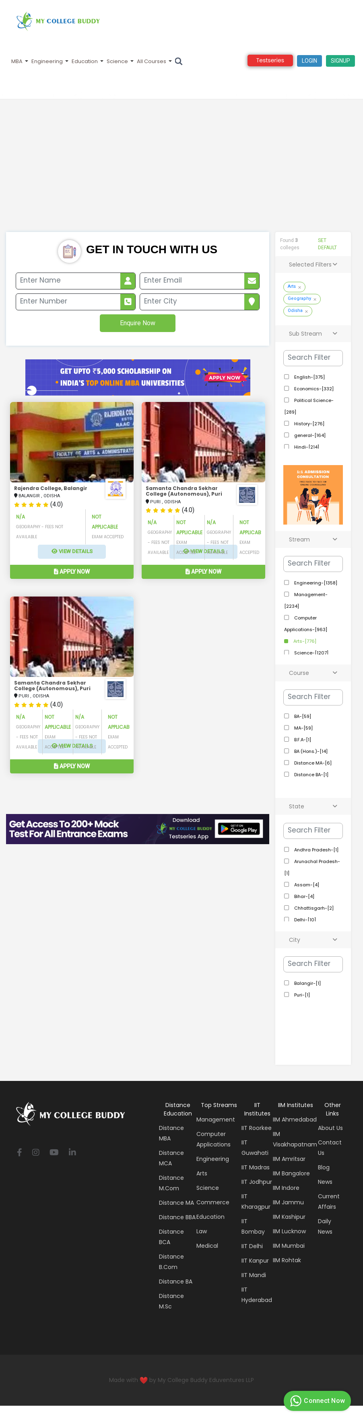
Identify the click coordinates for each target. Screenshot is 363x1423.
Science (117, 61)
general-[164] (309, 435)
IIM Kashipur (289, 1217)
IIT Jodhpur (256, 1182)
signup (340, 60)
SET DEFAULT (327, 244)
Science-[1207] (310, 653)
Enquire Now (137, 323)
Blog (324, 1167)
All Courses (151, 61)
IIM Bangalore (291, 1173)
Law (201, 1231)
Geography (299, 298)
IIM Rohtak (287, 1260)
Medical (207, 1246)
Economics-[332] (313, 388)
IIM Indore (286, 1188)
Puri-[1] (301, 995)
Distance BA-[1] (310, 774)
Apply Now (72, 571)
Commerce (212, 1202)
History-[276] (308, 423)
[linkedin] (72, 1153)
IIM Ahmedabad (295, 1119)
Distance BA (175, 1281)
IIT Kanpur (255, 1261)
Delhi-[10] (304, 920)
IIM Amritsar (289, 1159)
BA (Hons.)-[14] (310, 751)
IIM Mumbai (289, 1246)
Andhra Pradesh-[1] (315, 850)
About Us (330, 1128)
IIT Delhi (252, 1246)
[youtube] (54, 1153)
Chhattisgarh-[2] (313, 908)
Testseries (270, 60)
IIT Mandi (253, 1275)
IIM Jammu (288, 1202)
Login (309, 60)
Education (85, 61)
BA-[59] (302, 716)
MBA (17, 61)
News (325, 1182)
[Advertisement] (181, 171)
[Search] (179, 61)
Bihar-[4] (303, 896)
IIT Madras (255, 1167)
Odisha (295, 310)
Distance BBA (177, 1217)
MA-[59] (303, 728)
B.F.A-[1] (302, 739)
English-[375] (309, 377)
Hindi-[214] (306, 447)
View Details (72, 551)
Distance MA (176, 1203)
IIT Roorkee (256, 1128)
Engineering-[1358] (315, 583)
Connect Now (316, 1401)
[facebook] (19, 1153)
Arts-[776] (304, 641)
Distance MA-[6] (312, 763)
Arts (292, 286)
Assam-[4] (306, 885)
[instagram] (35, 1153)
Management (215, 1119)
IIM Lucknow (289, 1231)
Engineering (47, 61)
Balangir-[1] (307, 983)
